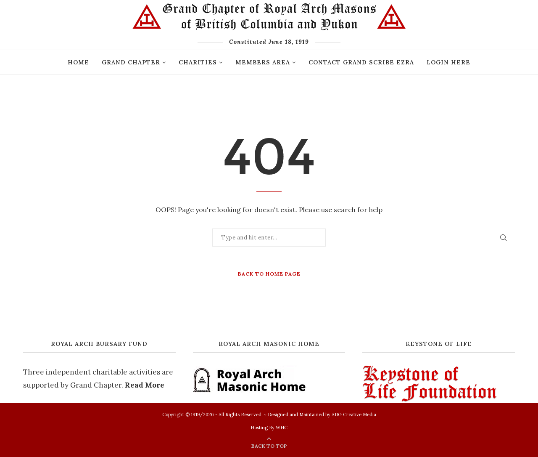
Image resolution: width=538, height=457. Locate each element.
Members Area (262, 62)
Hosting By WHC (269, 427)
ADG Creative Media (354, 414)
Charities (198, 62)
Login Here (448, 62)
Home (78, 62)
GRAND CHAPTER (131, 62)
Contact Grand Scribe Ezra (361, 62)
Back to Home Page (269, 274)
